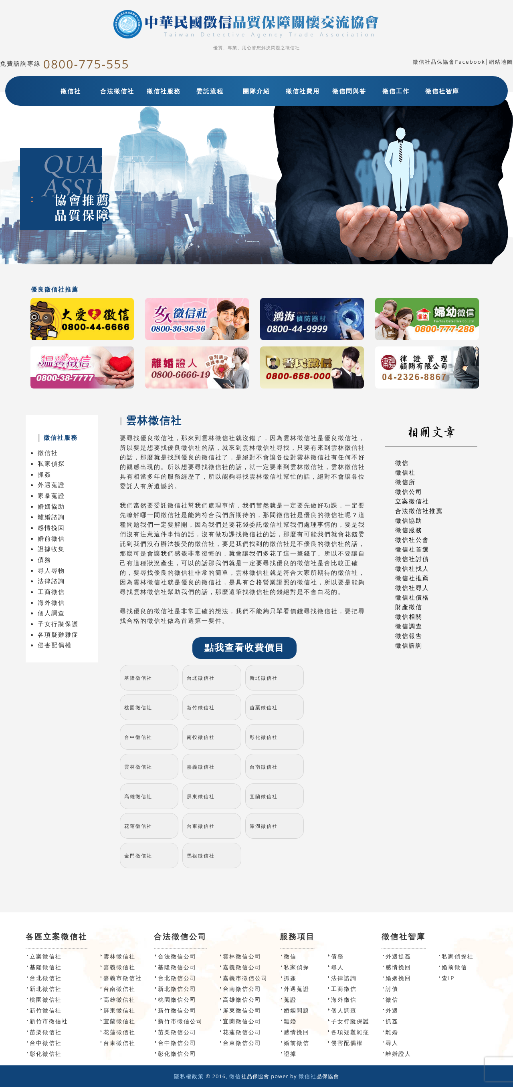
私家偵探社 (458, 956)
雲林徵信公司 (242, 956)
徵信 (402, 463)
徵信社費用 (303, 91)
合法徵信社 (117, 91)
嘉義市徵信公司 (245, 978)
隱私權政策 (189, 1076)
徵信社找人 (412, 568)
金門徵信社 (138, 855)
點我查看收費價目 (244, 648)
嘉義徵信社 (201, 766)
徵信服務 (408, 530)
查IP (448, 978)
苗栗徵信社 (264, 707)
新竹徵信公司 (177, 1010)
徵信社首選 (412, 549)
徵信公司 (408, 491)
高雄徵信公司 (242, 999)
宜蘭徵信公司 (242, 1021)
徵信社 (71, 91)
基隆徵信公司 (177, 967)
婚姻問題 (296, 1010)
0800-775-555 (86, 64)
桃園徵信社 (138, 707)
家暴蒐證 (51, 495)
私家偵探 (51, 463)
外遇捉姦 (398, 956)
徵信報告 (408, 636)
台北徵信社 (201, 677)
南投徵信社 (201, 737)
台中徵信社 (138, 737)
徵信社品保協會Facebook (449, 61)
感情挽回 (51, 527)
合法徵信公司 (177, 956)
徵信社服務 (164, 91)
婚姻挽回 (398, 978)
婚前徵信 (51, 538)
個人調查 (51, 613)
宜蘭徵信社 (264, 796)
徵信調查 (408, 626)
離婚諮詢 (51, 517)
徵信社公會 (412, 539)
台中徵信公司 (177, 1043)
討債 (392, 988)
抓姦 (44, 474)
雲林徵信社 (138, 766)
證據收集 (51, 549)
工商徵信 (51, 592)
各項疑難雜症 (58, 634)
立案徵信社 (412, 501)
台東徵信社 (201, 826)
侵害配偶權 (55, 645)
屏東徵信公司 (242, 1010)
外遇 (392, 1010)
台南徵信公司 (242, 988)
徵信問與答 (349, 91)
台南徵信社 (264, 766)
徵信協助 (408, 520)
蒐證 (290, 999)
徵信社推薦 (412, 578)
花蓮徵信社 (138, 826)
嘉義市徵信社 (122, 978)
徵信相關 (408, 616)
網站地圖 (501, 61)
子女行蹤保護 (58, 624)
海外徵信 (51, 602)
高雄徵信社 (138, 796)
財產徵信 (408, 607)
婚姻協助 (51, 506)
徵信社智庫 (442, 91)
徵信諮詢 (408, 645)
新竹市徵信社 (49, 1021)
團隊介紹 (256, 91)
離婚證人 (398, 1053)
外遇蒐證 (51, 485)
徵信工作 (396, 91)
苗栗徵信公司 (177, 1032)
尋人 (337, 967)
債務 (44, 560)
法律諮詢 (51, 581)
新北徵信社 (264, 677)
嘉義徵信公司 (242, 967)
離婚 (290, 1021)
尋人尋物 (51, 570)
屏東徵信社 (201, 796)
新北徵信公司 (177, 988)
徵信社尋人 (412, 588)
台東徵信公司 (242, 1043)
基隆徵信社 (138, 677)
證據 (290, 1053)
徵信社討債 (412, 559)
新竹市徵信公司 (180, 1021)
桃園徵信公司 (177, 999)
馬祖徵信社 (201, 855)
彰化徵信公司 (177, 1053)
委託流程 (210, 91)
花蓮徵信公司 (242, 1032)
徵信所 (405, 482)
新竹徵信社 (201, 707)
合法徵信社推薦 (419, 511)
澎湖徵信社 (264, 826)
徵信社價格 (412, 597)
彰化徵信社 (264, 737)
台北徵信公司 (177, 978)
